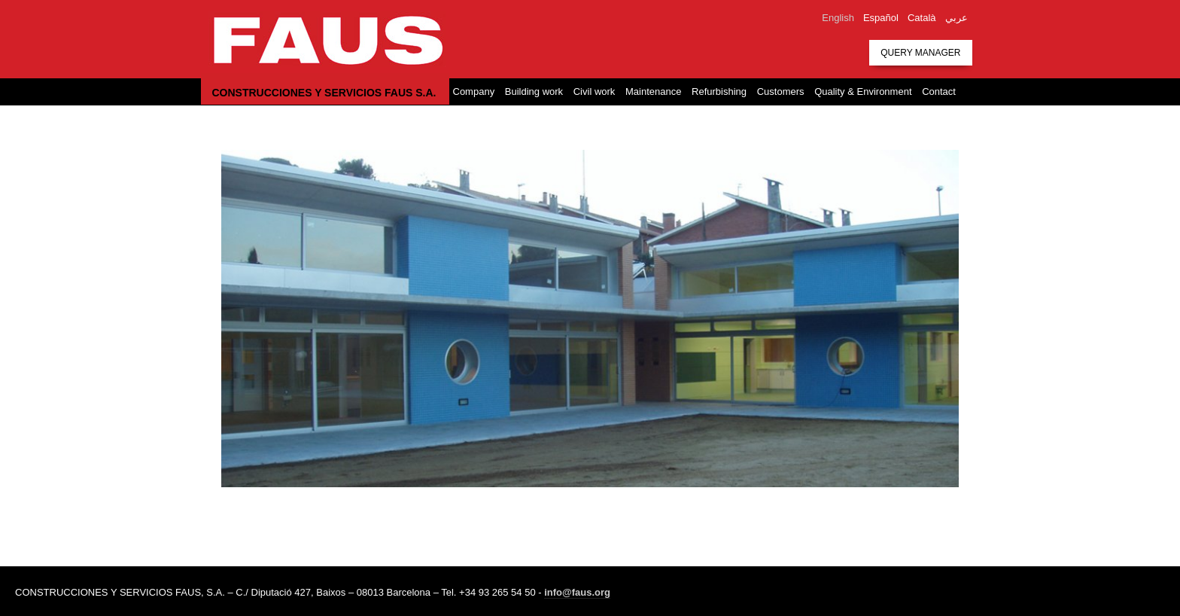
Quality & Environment (862, 91)
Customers (780, 91)
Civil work (594, 91)
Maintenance (653, 91)
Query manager (920, 52)
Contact (939, 91)
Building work (534, 91)
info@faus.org (577, 592)
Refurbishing (719, 91)
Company (474, 91)
